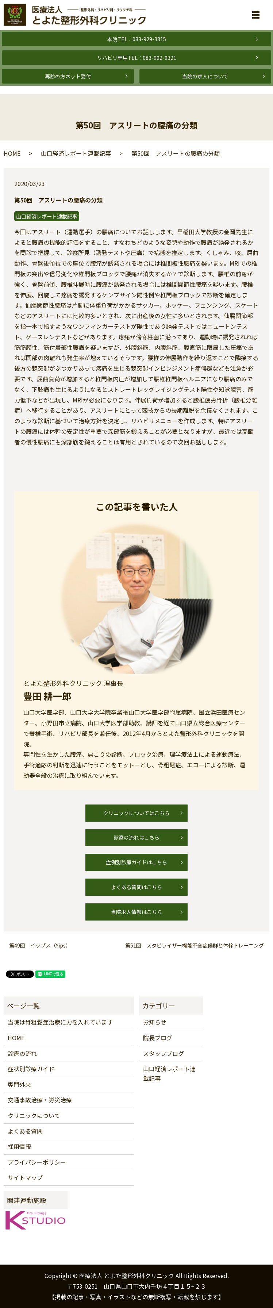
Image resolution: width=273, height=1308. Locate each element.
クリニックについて (34, 1115)
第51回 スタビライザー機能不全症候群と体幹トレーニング (194, 945)
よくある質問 (25, 1131)
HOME (12, 153)
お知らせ (154, 1022)
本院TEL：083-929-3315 (136, 39)
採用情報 (19, 1146)
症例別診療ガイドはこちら (136, 862)
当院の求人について (205, 76)
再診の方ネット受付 (68, 76)
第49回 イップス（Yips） (40, 945)
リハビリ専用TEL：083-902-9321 (136, 57)
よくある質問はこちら (136, 887)
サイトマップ (25, 1177)
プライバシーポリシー (37, 1162)
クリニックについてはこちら (136, 813)
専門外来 (19, 1084)
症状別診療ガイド (31, 1068)
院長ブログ (157, 1037)
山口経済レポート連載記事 (76, 153)
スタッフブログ (163, 1053)
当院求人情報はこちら (136, 911)
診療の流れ (22, 1053)
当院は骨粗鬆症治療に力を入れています (60, 1022)
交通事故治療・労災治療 (40, 1099)
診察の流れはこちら (136, 837)
